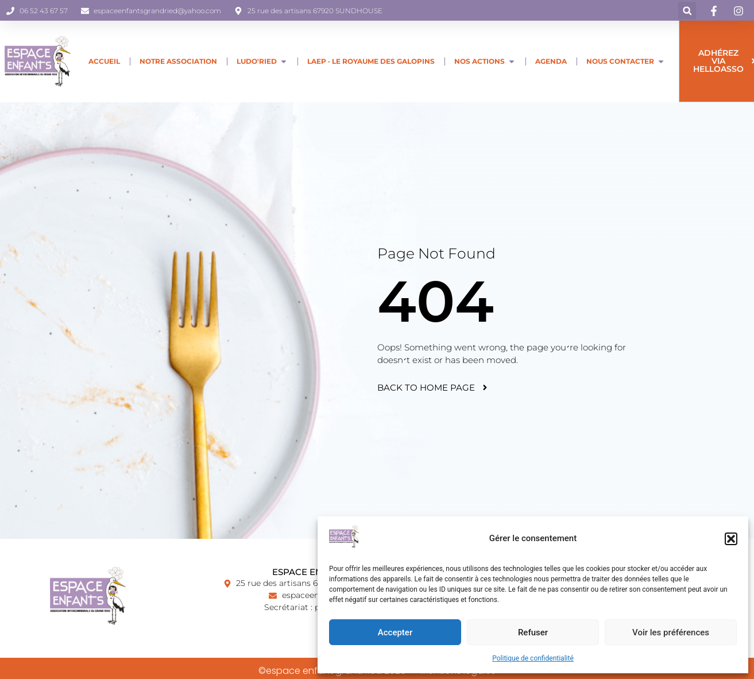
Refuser (533, 632)
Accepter (395, 632)
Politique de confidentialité (533, 658)
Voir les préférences (670, 632)
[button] (731, 539)
